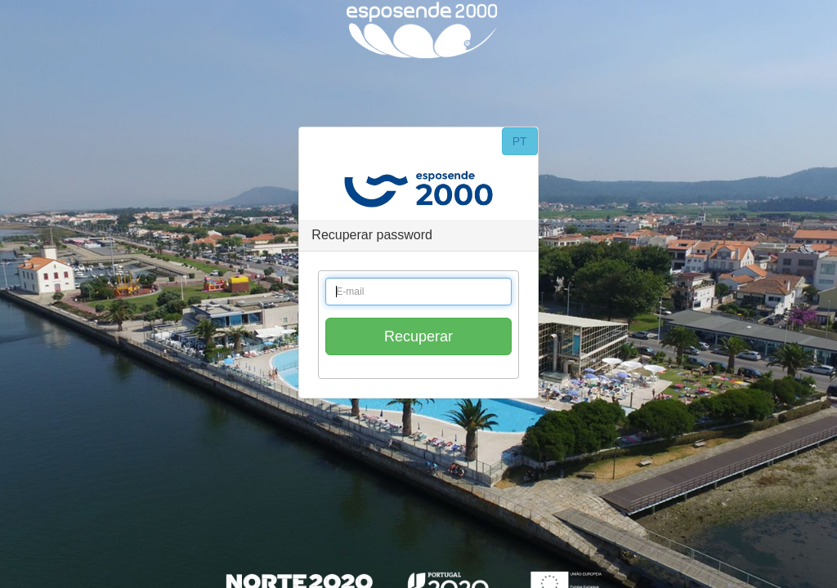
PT (519, 141)
